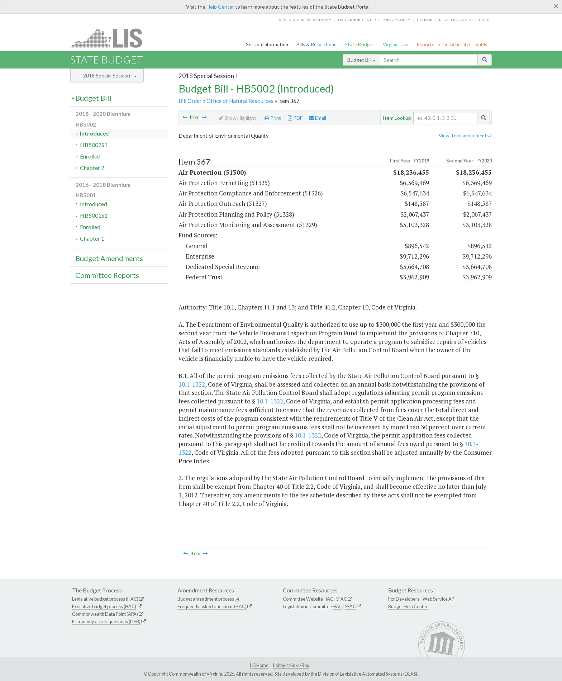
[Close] (556, 6)
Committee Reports (107, 275)
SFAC (341, 599)
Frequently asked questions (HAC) (212, 606)
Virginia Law (395, 44)
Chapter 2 (92, 167)
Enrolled (90, 156)
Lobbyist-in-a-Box (291, 665)
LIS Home (259, 665)
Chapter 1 (92, 238)
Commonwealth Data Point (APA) (105, 614)
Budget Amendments (109, 258)
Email (317, 118)
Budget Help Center (408, 606)
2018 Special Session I (110, 75)
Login (484, 20)
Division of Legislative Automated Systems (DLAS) (367, 674)
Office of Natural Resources (239, 101)
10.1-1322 (191, 384)
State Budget (359, 44)
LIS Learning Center (357, 20)
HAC (328, 599)
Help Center (220, 7)
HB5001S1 (94, 215)
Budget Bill (361, 60)
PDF (295, 118)
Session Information (267, 44)
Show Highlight (237, 118)
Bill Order (190, 101)
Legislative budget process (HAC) (105, 599)
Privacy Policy (396, 20)
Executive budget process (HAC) (104, 606)
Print (273, 118)
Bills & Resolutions (316, 44)
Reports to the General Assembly (451, 44)
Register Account (456, 20)
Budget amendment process (205, 599)
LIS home (425, 20)
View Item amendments (465, 135)
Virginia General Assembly (305, 20)
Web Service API (439, 599)
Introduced (95, 133)
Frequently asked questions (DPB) (106, 621)
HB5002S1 (94, 144)
